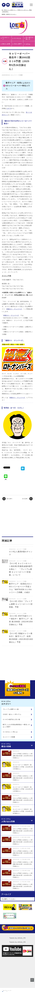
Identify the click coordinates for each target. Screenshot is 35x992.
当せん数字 (18, 44)
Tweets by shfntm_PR (17, 938)
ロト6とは (17, 38)
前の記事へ (7, 498)
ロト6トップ (5, 38)
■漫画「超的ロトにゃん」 (9, 14)
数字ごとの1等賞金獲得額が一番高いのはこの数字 (16, 726)
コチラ (9, 108)
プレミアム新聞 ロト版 (11, 709)
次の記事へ (27, 498)
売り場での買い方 (29, 38)
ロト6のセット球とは (10, 732)
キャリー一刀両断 (9, 737)
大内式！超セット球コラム (12, 714)
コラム (28, 44)
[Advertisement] (17, 518)
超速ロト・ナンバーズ (14, 309)
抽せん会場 (6, 44)
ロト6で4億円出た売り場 (11, 719)
